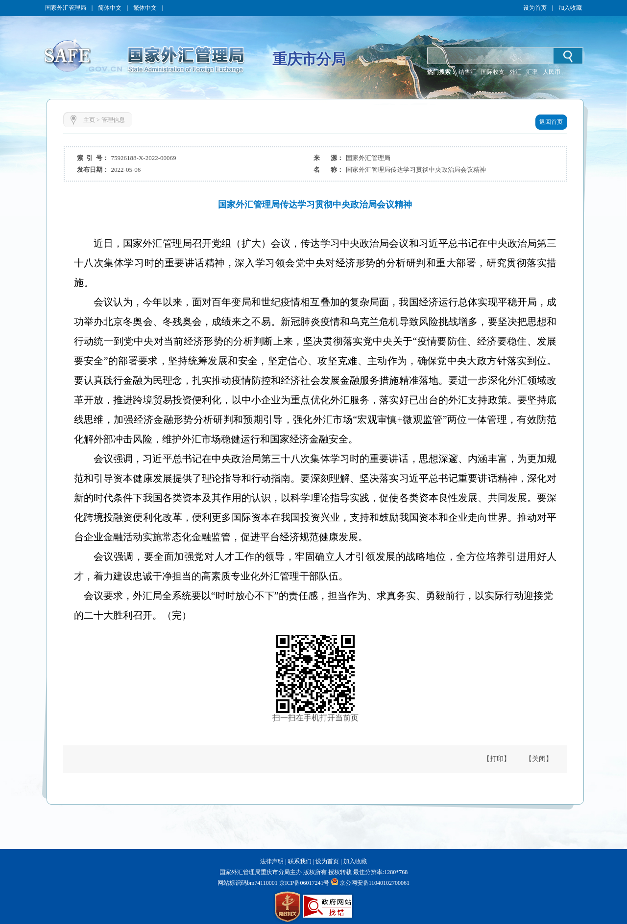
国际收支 (493, 72)
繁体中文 (145, 7)
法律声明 (272, 861)
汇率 (532, 72)
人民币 (551, 72)
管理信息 (113, 119)
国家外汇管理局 (65, 7)
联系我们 (300, 861)
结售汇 (467, 72)
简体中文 (109, 7)
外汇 (515, 72)
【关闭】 (539, 758)
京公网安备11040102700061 (374, 882)
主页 (89, 119)
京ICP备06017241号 (304, 882)
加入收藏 (570, 7)
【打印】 (496, 758)
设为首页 (535, 7)
